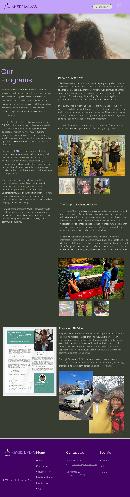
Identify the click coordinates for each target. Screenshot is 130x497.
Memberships (43, 482)
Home (39, 460)
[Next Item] (120, 155)
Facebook (104, 460)
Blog (38, 488)
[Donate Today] (102, 6)
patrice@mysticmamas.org (84, 464)
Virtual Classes (43, 471)
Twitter (103, 466)
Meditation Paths (44, 477)
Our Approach (43, 466)
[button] (119, 5)
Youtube (104, 471)
